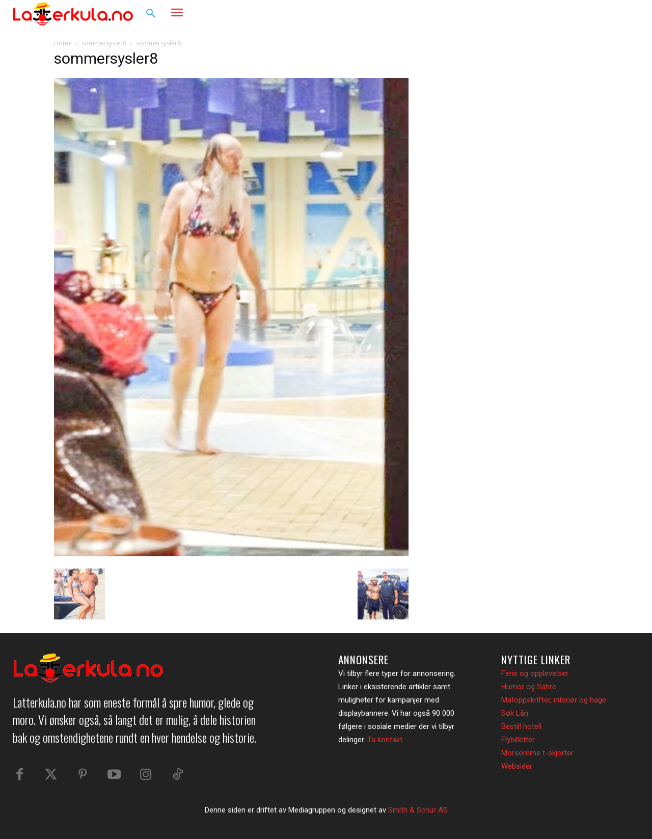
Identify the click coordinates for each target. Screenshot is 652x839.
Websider (516, 766)
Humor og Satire (528, 686)
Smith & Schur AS (418, 810)
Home (63, 43)
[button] (151, 14)
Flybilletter (518, 739)
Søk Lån (514, 713)
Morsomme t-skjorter (537, 752)
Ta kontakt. (385, 739)
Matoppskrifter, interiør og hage (553, 700)
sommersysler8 (104, 43)
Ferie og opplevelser (534, 673)
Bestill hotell (521, 726)
